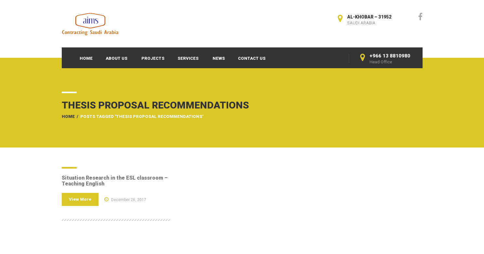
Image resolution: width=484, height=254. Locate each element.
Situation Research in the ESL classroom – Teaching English (115, 181)
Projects (152, 58)
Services (188, 58)
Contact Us (252, 58)
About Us (116, 58)
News (219, 58)
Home (86, 58)
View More (80, 199)
